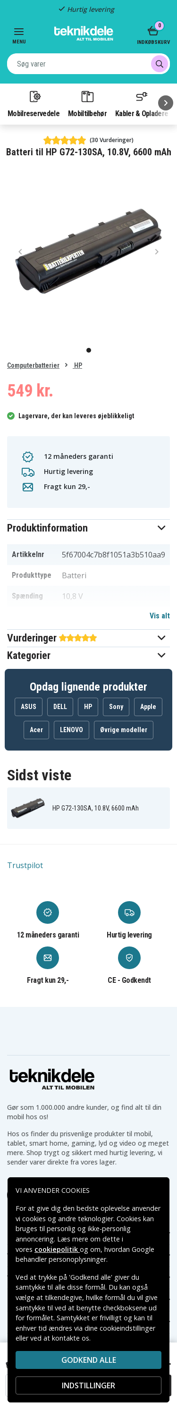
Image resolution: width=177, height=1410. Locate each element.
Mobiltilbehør (87, 103)
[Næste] (165, 102)
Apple (148, 706)
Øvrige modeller (123, 730)
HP (77, 365)
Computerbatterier (33, 365)
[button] (88, 528)
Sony (116, 706)
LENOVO (71, 730)
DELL (60, 706)
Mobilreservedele (33, 103)
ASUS (28, 706)
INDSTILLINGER (88, 1385)
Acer (36, 730)
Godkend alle (88, 1360)
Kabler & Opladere (141, 103)
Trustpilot (25, 865)
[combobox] (88, 63)
